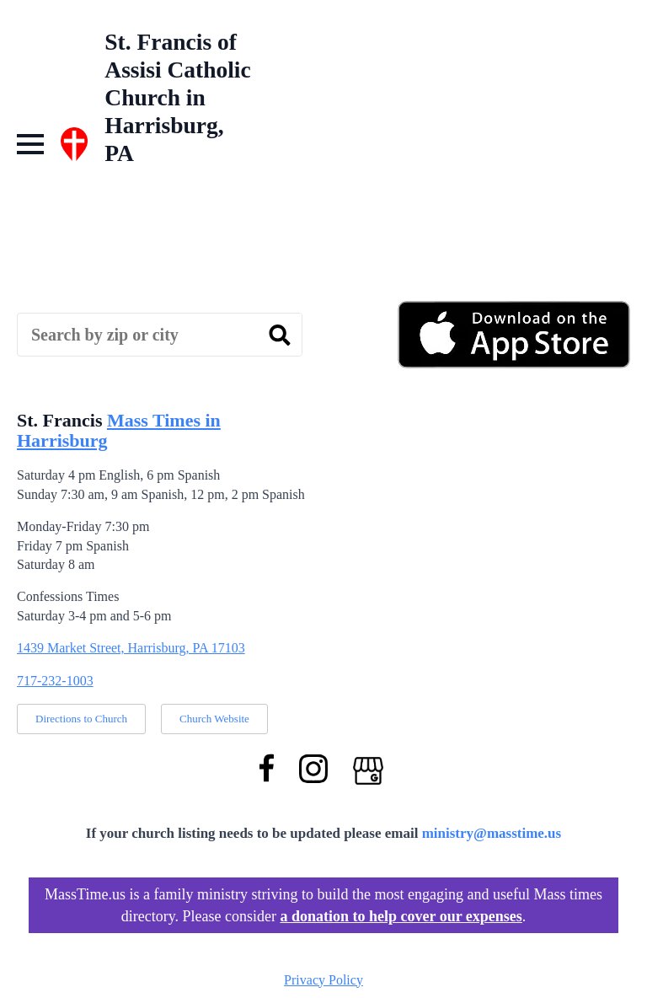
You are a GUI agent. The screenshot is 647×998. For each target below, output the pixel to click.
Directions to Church (81, 718)
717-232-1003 (55, 680)
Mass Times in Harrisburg (119, 430)
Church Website (214, 718)
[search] (280, 335)
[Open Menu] (30, 144)
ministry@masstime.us (492, 833)
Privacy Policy (323, 980)
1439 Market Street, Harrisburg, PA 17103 (131, 648)
